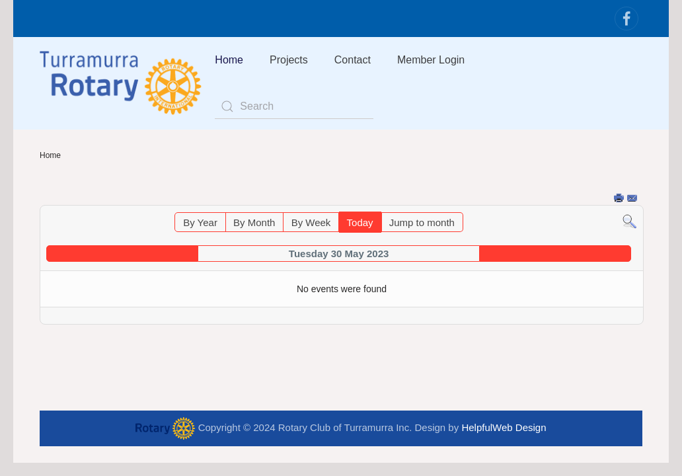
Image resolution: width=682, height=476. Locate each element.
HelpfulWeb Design (503, 427)
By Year (200, 222)
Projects (289, 59)
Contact (352, 59)
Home (229, 59)
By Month (254, 222)
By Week (311, 222)
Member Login (431, 59)
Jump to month (422, 222)
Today (360, 222)
